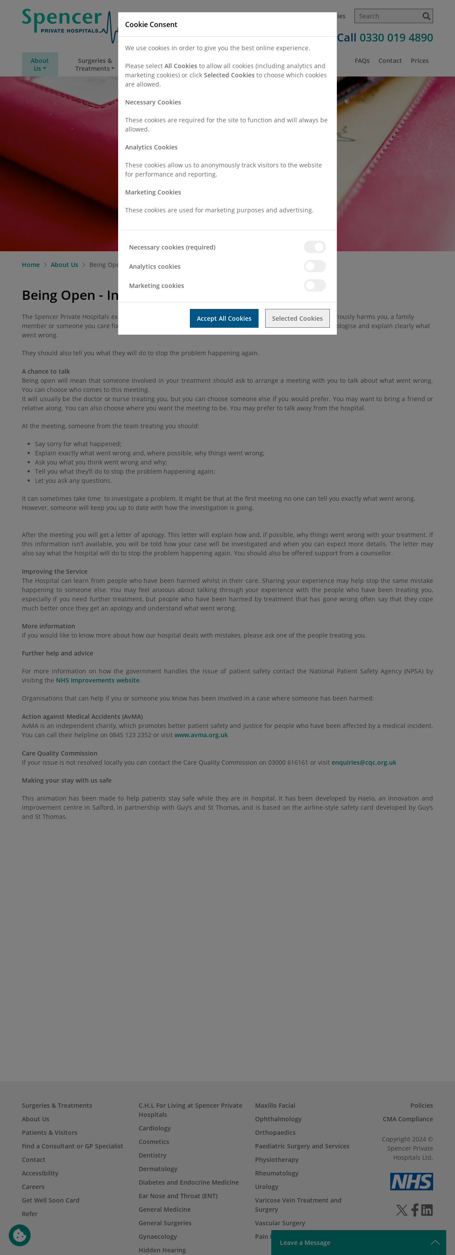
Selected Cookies (297, 318)
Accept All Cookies (224, 318)
